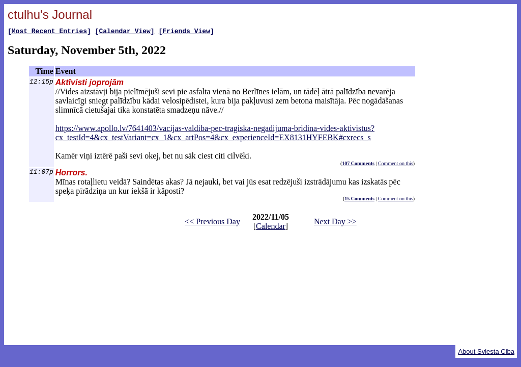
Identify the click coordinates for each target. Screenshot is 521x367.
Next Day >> (335, 223)
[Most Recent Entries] (49, 32)
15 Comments (359, 200)
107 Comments (358, 165)
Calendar (270, 227)
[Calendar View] (125, 32)
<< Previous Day (212, 223)
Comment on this (395, 165)
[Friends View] (186, 32)
